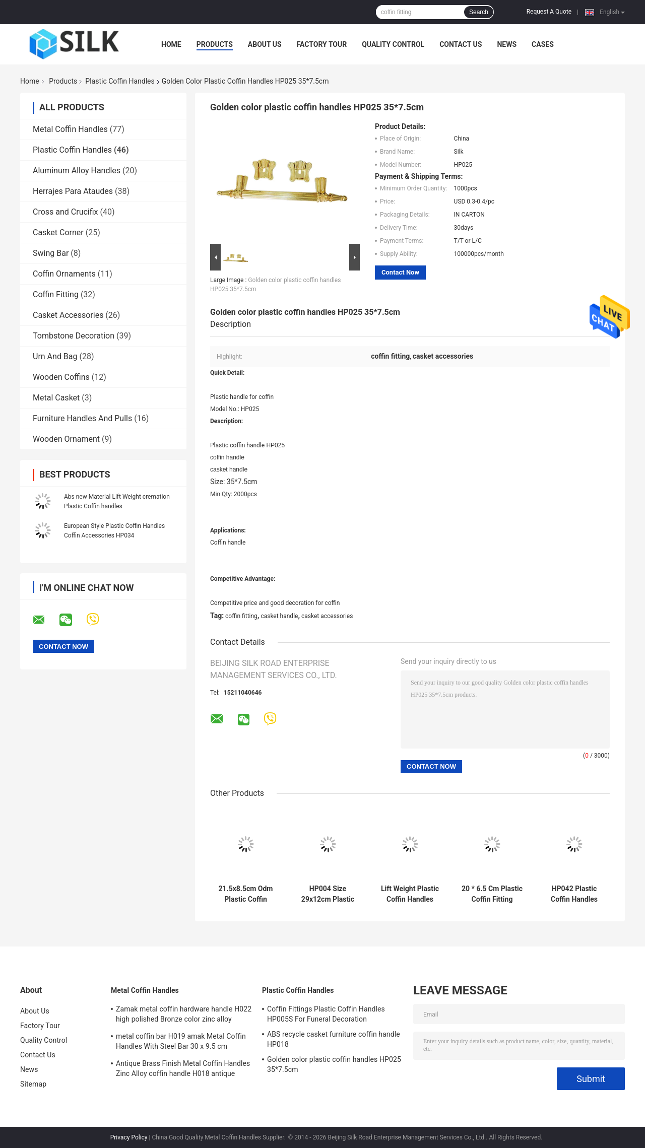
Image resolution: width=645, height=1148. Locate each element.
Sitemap (33, 1084)
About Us (265, 44)
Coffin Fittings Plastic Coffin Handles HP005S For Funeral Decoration (326, 1014)
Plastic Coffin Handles (119, 81)
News (507, 44)
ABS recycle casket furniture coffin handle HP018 (333, 1039)
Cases (543, 44)
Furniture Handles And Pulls (82, 418)
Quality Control (393, 44)
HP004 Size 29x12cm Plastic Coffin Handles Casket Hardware (328, 894)
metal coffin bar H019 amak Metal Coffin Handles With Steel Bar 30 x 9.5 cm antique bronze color (181, 1042)
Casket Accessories (68, 315)
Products (215, 44)
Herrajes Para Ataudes (73, 191)
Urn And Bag (55, 356)
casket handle (279, 616)
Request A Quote (549, 11)
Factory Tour (322, 44)
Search (478, 12)
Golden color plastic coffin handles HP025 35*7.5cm (334, 1064)
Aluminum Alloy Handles (76, 170)
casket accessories (327, 616)
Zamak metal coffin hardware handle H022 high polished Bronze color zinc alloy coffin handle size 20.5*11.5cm (183, 1015)
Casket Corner (58, 232)
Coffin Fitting (56, 294)
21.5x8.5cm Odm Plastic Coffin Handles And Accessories (246, 894)
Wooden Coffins (61, 377)
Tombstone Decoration (73, 336)
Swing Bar (51, 253)
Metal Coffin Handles (70, 129)
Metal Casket (56, 397)
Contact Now (400, 272)
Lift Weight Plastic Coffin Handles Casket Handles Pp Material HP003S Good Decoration (410, 894)
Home (171, 44)
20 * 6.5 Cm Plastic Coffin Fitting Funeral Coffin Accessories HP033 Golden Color (492, 894)
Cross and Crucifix (65, 212)
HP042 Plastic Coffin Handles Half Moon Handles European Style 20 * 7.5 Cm (574, 894)
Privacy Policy (129, 1137)
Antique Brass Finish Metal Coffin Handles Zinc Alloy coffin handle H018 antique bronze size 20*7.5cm (183, 1070)
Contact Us (460, 44)
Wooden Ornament (66, 439)
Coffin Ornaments (64, 274)
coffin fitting (241, 616)
